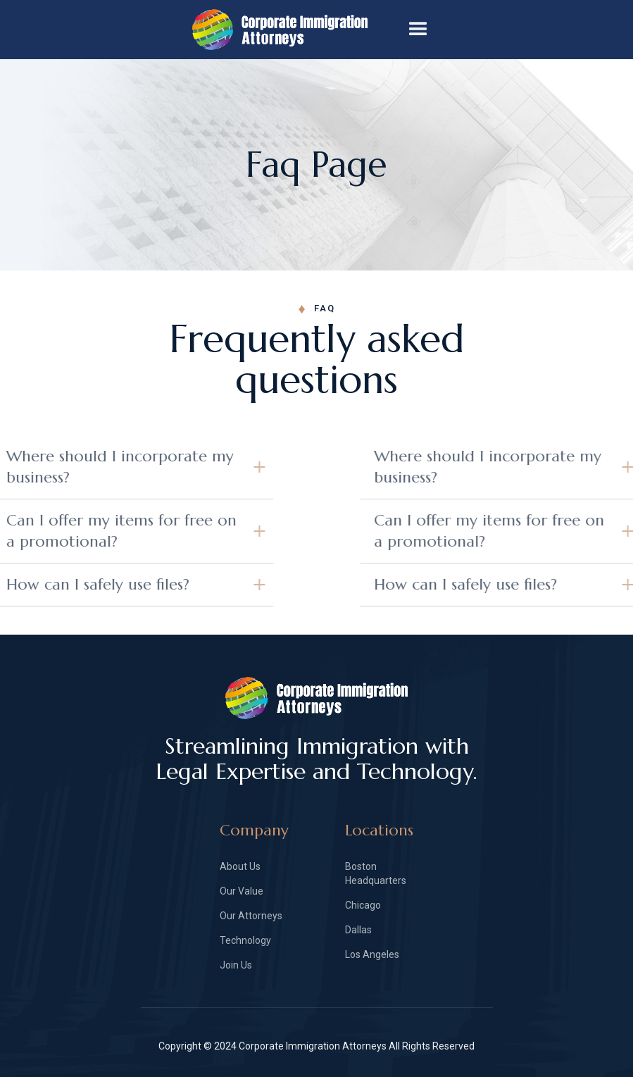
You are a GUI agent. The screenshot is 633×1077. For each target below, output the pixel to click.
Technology (245, 940)
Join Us (236, 965)
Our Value (241, 891)
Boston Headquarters (375, 873)
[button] (418, 29)
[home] (294, 29)
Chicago (363, 905)
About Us (240, 866)
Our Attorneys (251, 915)
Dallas (358, 929)
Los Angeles (372, 954)
